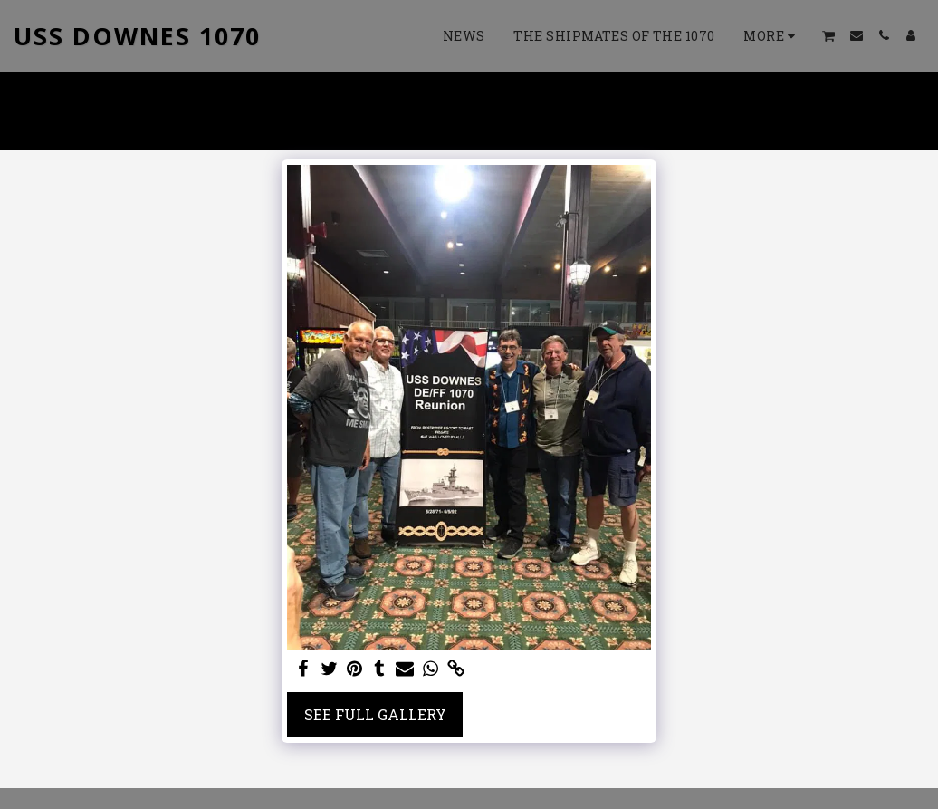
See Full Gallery (375, 714)
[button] (829, 36)
